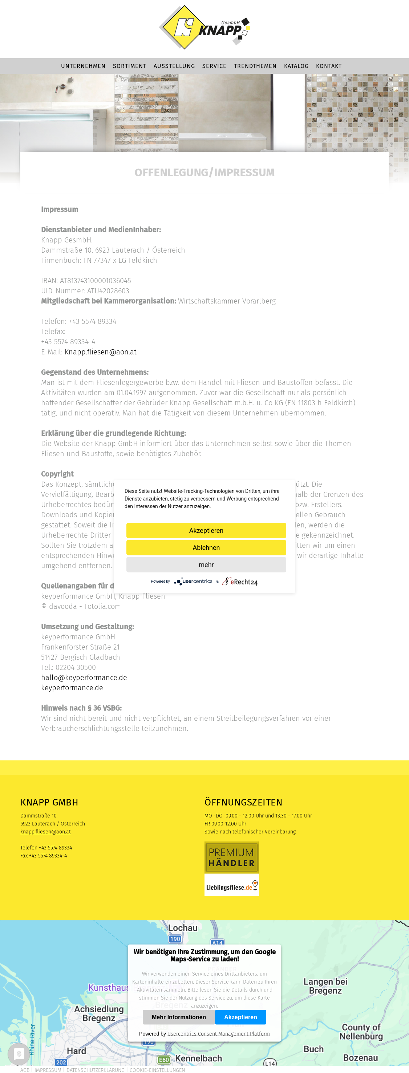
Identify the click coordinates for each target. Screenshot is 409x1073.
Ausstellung (174, 66)
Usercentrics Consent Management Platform (218, 1034)
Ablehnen (206, 547)
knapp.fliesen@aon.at (45, 832)
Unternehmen (83, 66)
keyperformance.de (72, 687)
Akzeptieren (240, 1017)
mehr (206, 564)
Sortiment (129, 66)
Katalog (296, 66)
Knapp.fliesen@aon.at (101, 351)
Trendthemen (255, 66)
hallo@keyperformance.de (84, 677)
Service (214, 66)
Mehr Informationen (179, 1017)
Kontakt (329, 66)
